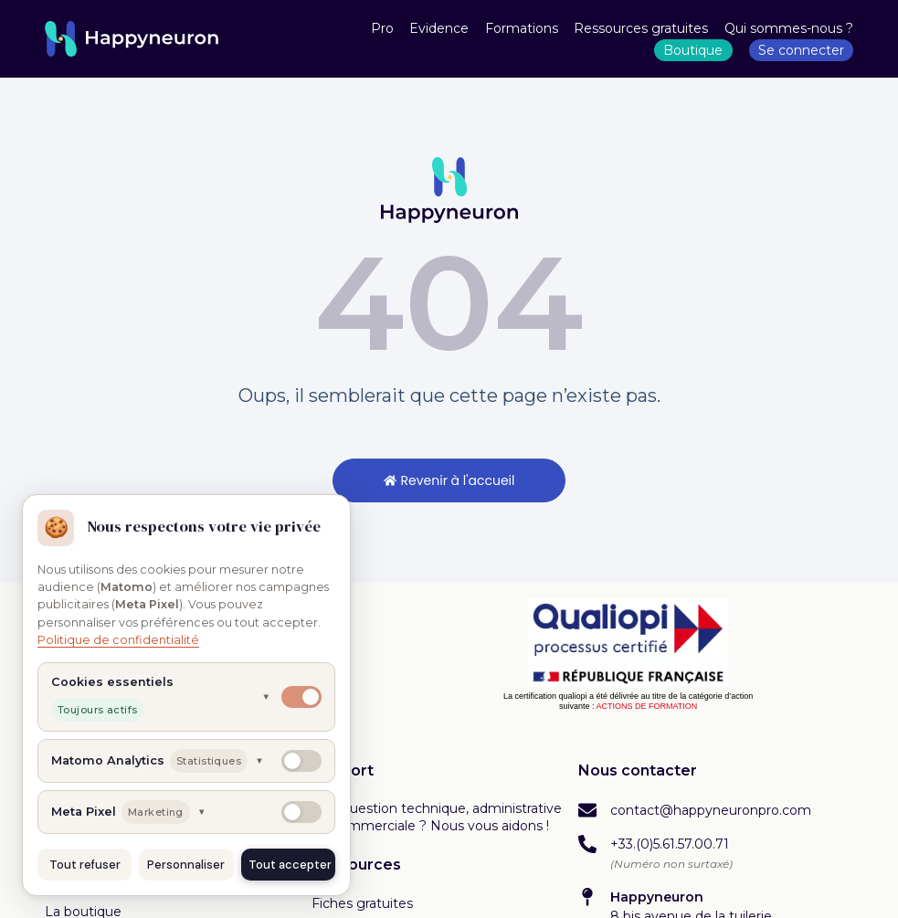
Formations (521, 28)
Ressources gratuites (641, 28)
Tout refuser (85, 864)
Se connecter (801, 50)
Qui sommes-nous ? (788, 28)
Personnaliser (186, 864)
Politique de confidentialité (118, 640)
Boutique (693, 50)
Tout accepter (290, 864)
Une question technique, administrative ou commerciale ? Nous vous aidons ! (437, 817)
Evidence (439, 28)
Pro (382, 28)
